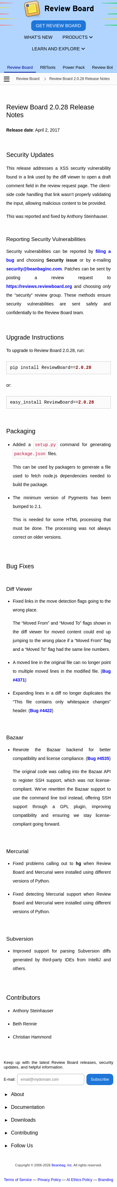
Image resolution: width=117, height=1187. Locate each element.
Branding (105, 1181)
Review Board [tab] (20, 67)
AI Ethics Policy (79, 1181)
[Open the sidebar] (6, 79)
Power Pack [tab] (74, 67)
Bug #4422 (41, 711)
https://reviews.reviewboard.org (39, 286)
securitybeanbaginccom (34, 268)
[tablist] (58, 64)
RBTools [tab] (48, 67)
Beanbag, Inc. (62, 1166)
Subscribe (99, 1080)
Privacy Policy (49, 1181)
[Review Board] (58, 10)
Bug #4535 (98, 759)
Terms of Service (18, 1181)
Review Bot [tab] (102, 67)
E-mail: (9, 1081)
